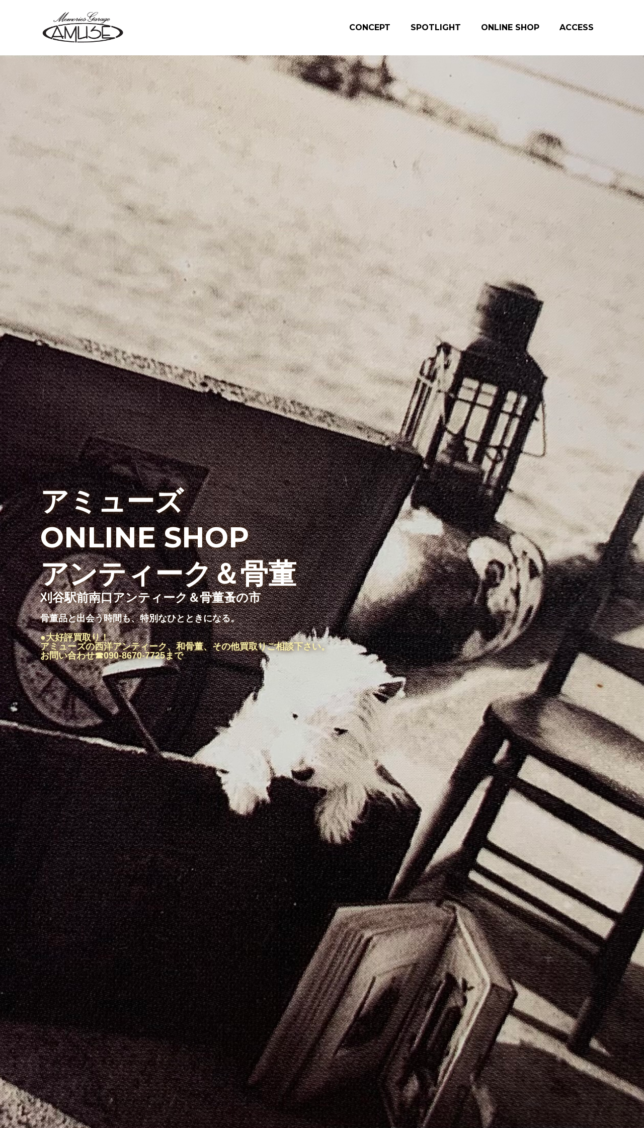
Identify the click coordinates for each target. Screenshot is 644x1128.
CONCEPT (369, 27)
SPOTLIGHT (436, 27)
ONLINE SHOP (510, 27)
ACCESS (576, 27)
